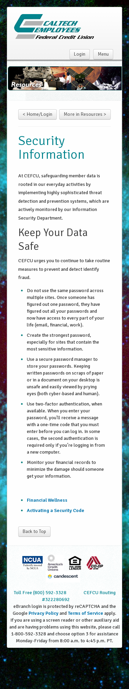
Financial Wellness (47, 500)
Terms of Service (85, 613)
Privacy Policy (43, 613)
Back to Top (34, 531)
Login (79, 54)
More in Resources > (85, 114)
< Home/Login (37, 114)
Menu (103, 54)
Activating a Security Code (55, 510)
